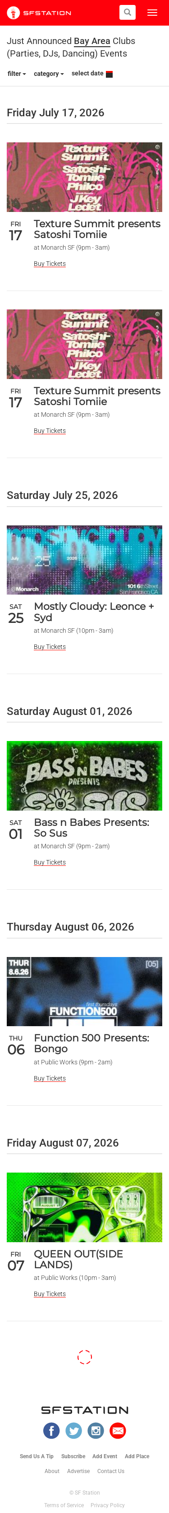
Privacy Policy (108, 1505)
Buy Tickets (50, 263)
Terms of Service (64, 1505)
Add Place (137, 1456)
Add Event (104, 1456)
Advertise (78, 1471)
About (52, 1471)
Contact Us (110, 1471)
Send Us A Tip (37, 1456)
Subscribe (73, 1456)
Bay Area (92, 40)
